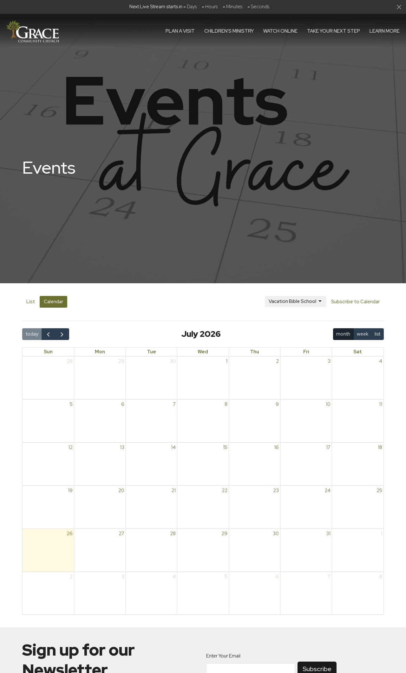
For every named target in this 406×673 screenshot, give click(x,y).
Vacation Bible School (296, 301)
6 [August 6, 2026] (277, 577)
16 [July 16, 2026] (276, 447)
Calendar (53, 301)
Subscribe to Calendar (355, 301)
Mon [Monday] (100, 352)
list (377, 334)
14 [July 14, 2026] (173, 447)
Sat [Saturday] (357, 352)
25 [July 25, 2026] (379, 490)
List (30, 301)
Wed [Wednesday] (203, 352)
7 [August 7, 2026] (329, 577)
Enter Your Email (223, 656)
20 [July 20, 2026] (121, 490)
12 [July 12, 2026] (70, 447)
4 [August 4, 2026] (174, 577)
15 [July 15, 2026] (225, 447)
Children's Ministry (229, 31)
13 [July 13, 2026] (122, 447)
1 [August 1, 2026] (381, 533)
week (362, 334)
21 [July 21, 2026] (173, 490)
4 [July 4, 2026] (380, 361)
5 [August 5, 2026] (226, 577)
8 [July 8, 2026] (226, 404)
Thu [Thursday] (254, 352)
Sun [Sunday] (48, 352)
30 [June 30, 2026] (173, 361)
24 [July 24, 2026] (327, 490)
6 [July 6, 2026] (122, 404)
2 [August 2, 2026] (71, 577)
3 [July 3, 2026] (329, 361)
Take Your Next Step (333, 31)
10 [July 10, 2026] (328, 404)
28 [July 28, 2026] (173, 533)
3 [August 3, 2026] (122, 577)
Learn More (385, 31)
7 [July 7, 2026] (174, 404)
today (32, 334)
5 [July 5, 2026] (71, 404)
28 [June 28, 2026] (70, 361)
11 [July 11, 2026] (380, 404)
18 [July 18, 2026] (380, 447)
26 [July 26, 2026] (70, 533)
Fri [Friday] (306, 352)
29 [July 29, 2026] (224, 533)
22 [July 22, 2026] (224, 490)
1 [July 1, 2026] (226, 361)
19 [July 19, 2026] (70, 490)
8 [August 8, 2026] (380, 577)
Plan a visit (180, 31)
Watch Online (280, 31)
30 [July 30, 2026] (276, 533)
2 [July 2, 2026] (277, 361)
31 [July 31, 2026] (328, 533)
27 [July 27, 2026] (121, 533)
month (343, 334)
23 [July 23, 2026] (276, 490)
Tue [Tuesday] (151, 352)
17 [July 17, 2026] (328, 447)
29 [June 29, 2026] (121, 361)
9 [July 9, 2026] (277, 404)
